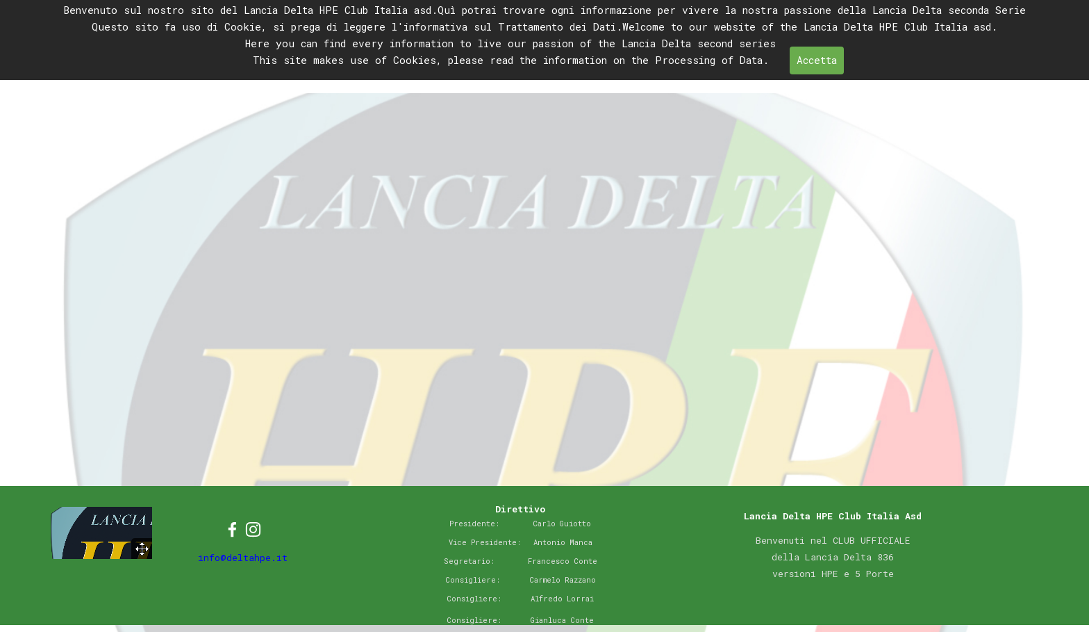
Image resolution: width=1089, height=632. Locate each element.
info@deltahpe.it (243, 557)
